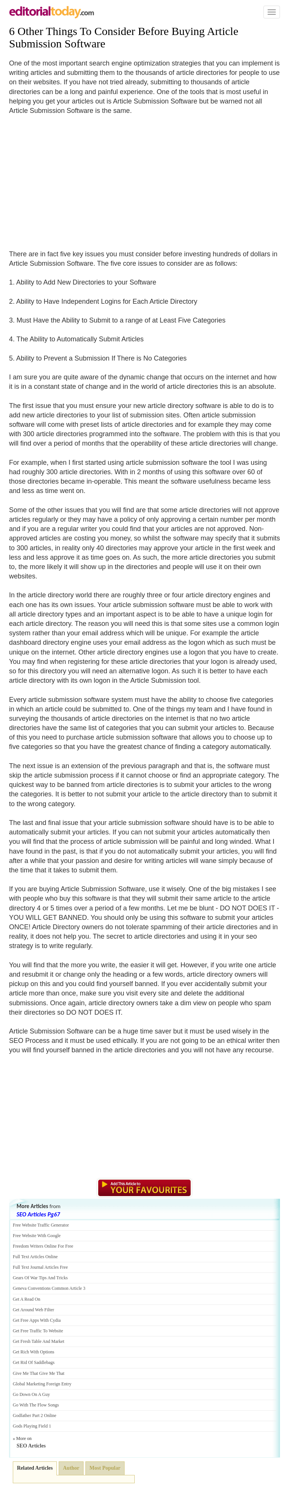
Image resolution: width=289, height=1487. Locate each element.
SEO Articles (31, 1446)
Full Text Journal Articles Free (40, 1267)
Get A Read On (26, 1299)
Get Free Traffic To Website (38, 1330)
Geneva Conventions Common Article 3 (49, 1288)
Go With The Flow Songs (36, 1405)
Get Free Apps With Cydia (37, 1320)
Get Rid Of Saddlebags (34, 1362)
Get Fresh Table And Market (38, 1341)
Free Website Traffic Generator (41, 1225)
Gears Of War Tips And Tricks (40, 1277)
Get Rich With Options (33, 1352)
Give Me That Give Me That (38, 1373)
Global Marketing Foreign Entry (42, 1384)
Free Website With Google (37, 1235)
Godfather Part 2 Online (34, 1415)
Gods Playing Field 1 (32, 1426)
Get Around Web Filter (33, 1309)
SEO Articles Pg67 (38, 1214)
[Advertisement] (72, 177)
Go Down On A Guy (31, 1394)
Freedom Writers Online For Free (43, 1246)
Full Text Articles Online (35, 1256)
